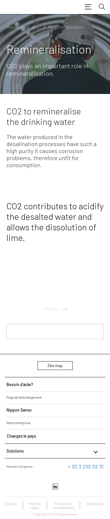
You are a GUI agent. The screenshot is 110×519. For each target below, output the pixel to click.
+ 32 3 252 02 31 (86, 466)
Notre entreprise (18, 423)
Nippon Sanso (19, 409)
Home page (18, 27)
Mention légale (35, 505)
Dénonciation (95, 503)
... (39, 27)
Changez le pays (21, 436)
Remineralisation (66, 27)
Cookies (11, 503)
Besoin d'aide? (19, 384)
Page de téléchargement (24, 397)
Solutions (52, 451)
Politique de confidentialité (63, 505)
